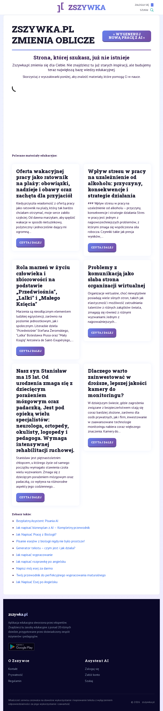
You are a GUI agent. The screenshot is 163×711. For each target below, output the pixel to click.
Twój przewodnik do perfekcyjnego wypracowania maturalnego (61, 575)
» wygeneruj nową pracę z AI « (127, 36)
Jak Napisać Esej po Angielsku (37, 582)
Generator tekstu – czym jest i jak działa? (45, 548)
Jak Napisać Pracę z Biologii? (36, 534)
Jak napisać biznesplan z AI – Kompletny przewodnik (53, 527)
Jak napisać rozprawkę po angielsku (41, 561)
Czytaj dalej (30, 242)
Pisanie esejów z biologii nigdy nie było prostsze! (50, 541)
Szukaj (146, 10)
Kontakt (12, 669)
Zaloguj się (144, 5)
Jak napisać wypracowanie (34, 555)
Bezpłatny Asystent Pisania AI (37, 521)
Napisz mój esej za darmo (34, 568)
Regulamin (14, 681)
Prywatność (15, 675)
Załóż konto (92, 675)
